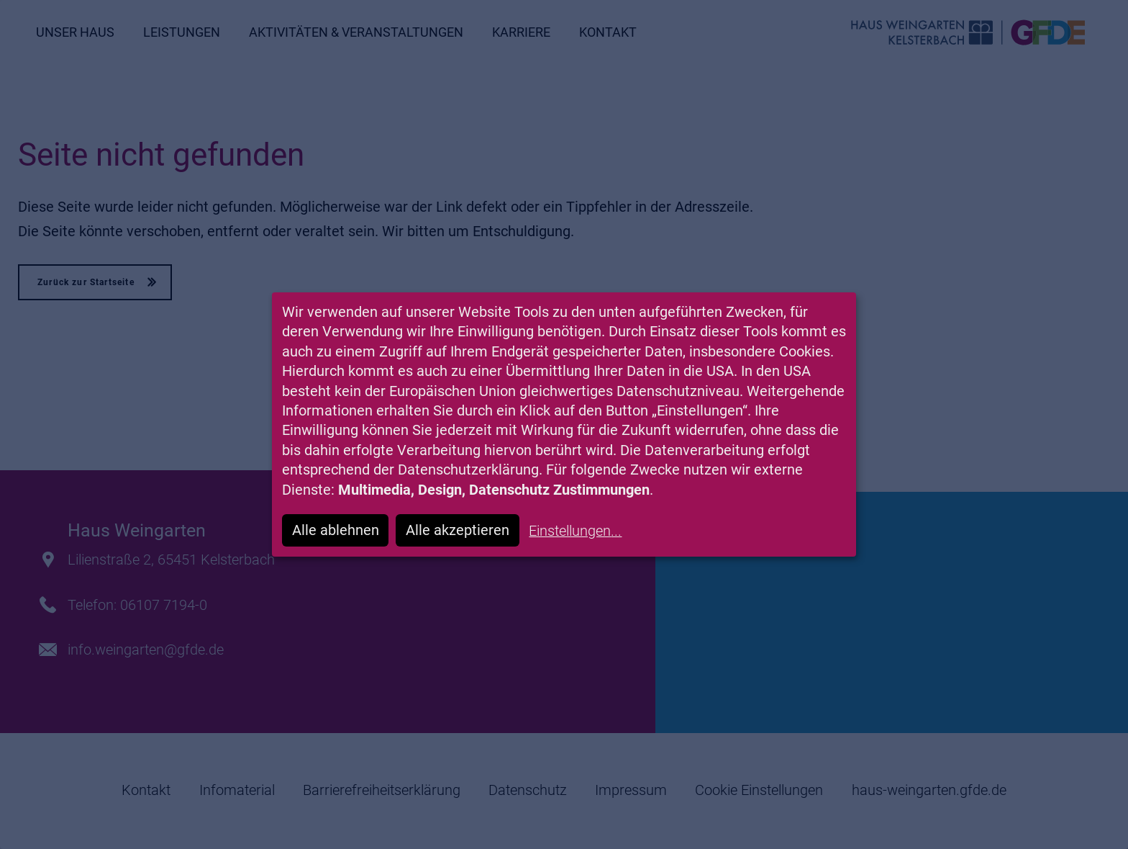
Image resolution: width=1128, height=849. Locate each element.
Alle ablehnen (335, 530)
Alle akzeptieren (457, 530)
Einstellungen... (575, 531)
